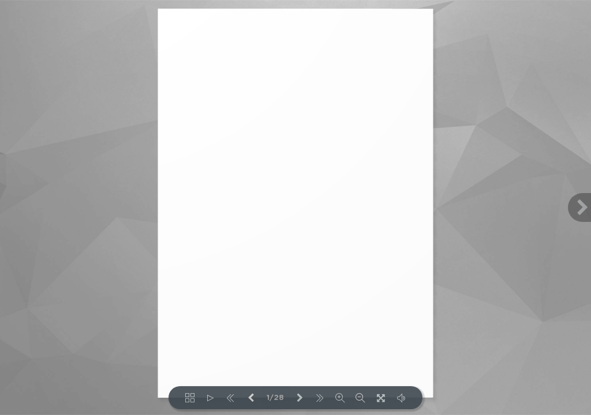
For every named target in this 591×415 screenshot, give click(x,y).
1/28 (275, 398)
